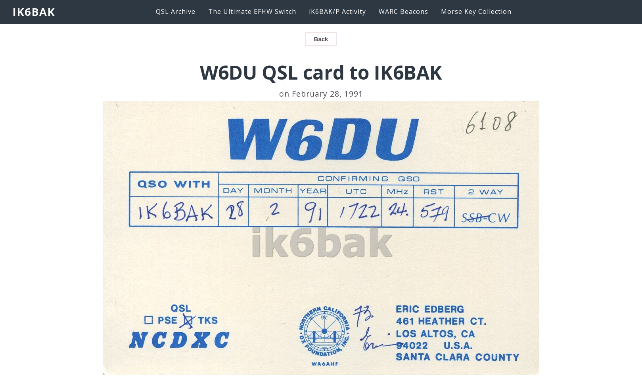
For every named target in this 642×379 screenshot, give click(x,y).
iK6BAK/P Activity (337, 11)
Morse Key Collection (476, 11)
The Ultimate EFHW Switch (252, 11)
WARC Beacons (403, 11)
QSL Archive (175, 11)
